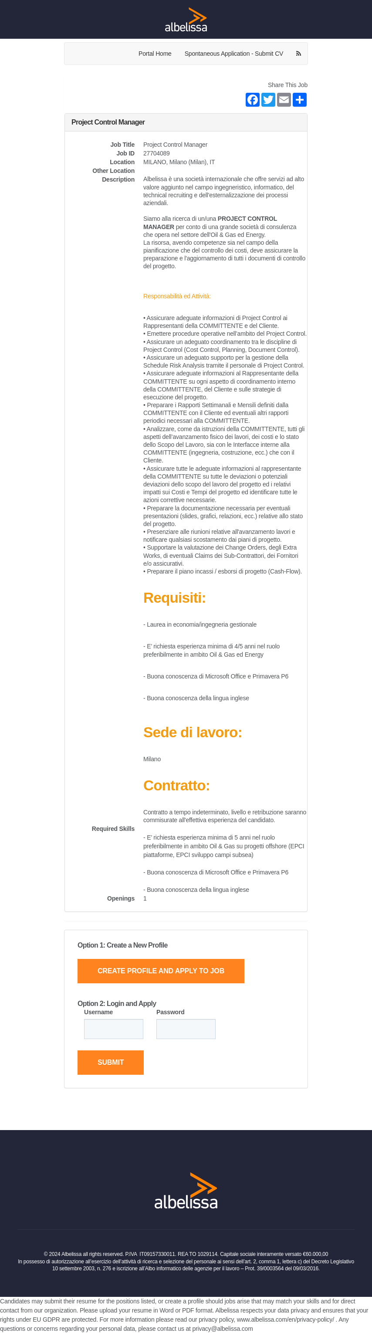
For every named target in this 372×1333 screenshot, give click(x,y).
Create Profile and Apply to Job (161, 971)
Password (170, 1012)
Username (98, 1012)
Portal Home (155, 53)
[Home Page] (186, 19)
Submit (111, 1062)
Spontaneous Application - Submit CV (234, 53)
